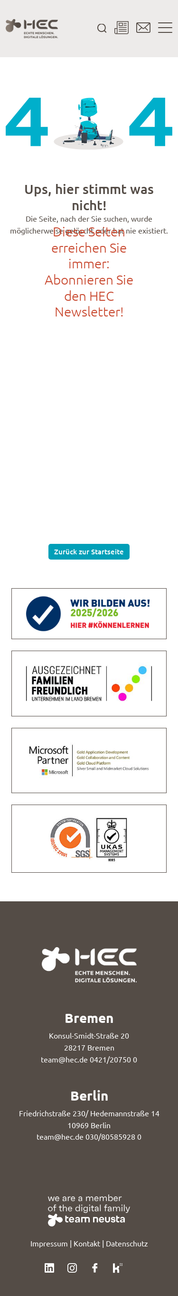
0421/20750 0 (113, 1059)
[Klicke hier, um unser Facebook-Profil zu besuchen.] (95, 1267)
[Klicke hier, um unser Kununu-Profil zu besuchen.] (117, 1267)
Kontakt (87, 1243)
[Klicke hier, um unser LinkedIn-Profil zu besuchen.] (49, 1267)
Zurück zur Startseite (89, 551)
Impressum (49, 1243)
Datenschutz (127, 1243)
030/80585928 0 (113, 1137)
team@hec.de (64, 1059)
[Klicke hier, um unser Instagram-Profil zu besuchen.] (72, 1267)
